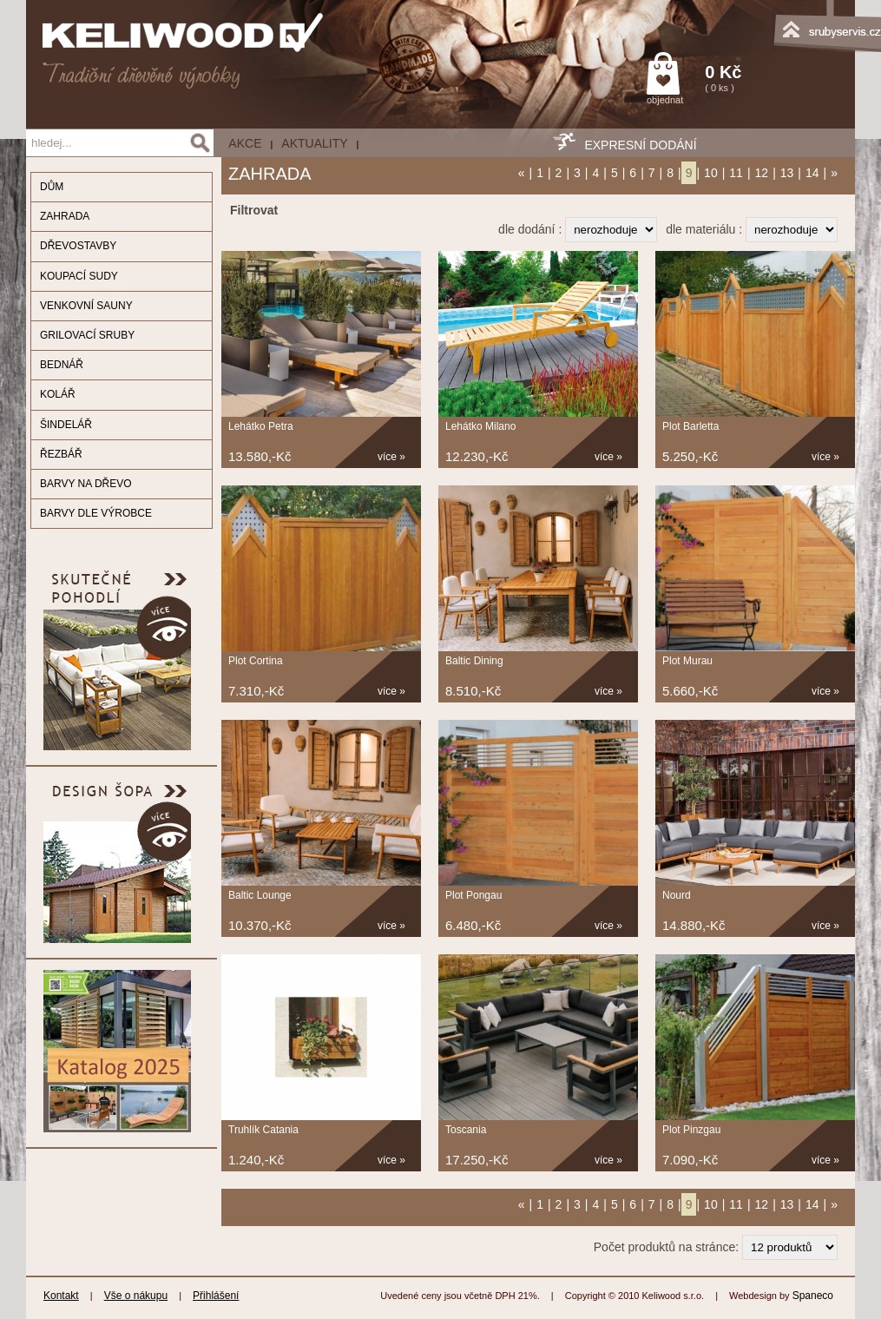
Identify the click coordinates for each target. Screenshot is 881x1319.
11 (736, 173)
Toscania (465, 1130)
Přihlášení (216, 1295)
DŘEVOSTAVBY (78, 246)
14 (812, 173)
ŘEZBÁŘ (61, 454)
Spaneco (812, 1295)
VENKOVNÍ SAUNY (86, 306)
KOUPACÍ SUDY (79, 276)
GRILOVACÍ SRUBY (87, 335)
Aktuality (314, 143)
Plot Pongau (473, 895)
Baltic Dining (474, 661)
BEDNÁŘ (61, 365)
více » (391, 457)
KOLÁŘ (58, 394)
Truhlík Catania (263, 1130)
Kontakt (61, 1295)
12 (762, 173)
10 (711, 173)
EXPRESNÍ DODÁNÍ (640, 145)
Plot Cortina (255, 661)
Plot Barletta (690, 426)
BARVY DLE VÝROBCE (96, 513)
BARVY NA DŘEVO (86, 484)
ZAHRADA (64, 216)
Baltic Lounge (260, 895)
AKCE (244, 143)
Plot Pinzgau (691, 1130)
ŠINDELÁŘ (66, 425)
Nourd (676, 895)
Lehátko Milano (480, 426)
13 (787, 173)
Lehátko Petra (260, 426)
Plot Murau (687, 661)
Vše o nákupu (136, 1295)
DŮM (51, 187)
